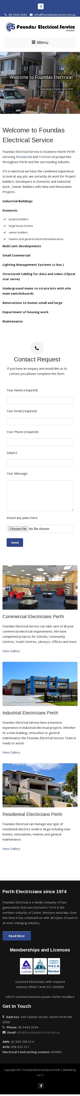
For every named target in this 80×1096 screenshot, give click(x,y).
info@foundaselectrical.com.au (53, 15)
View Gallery (11, 651)
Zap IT (40, 1075)
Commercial (47, 157)
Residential (24, 157)
